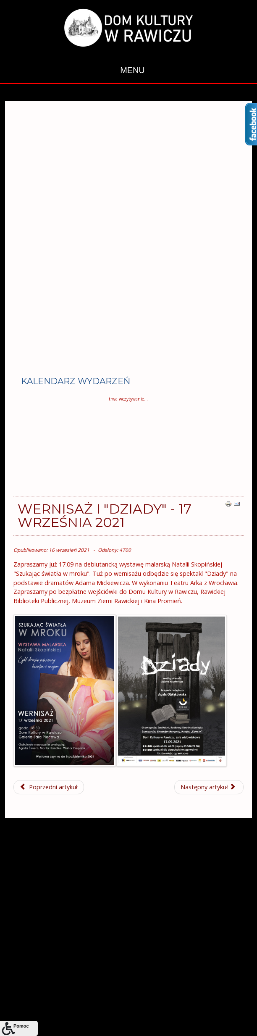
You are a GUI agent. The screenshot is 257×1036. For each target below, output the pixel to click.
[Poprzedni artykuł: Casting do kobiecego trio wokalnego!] (48, 787)
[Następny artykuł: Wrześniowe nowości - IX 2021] (209, 787)
